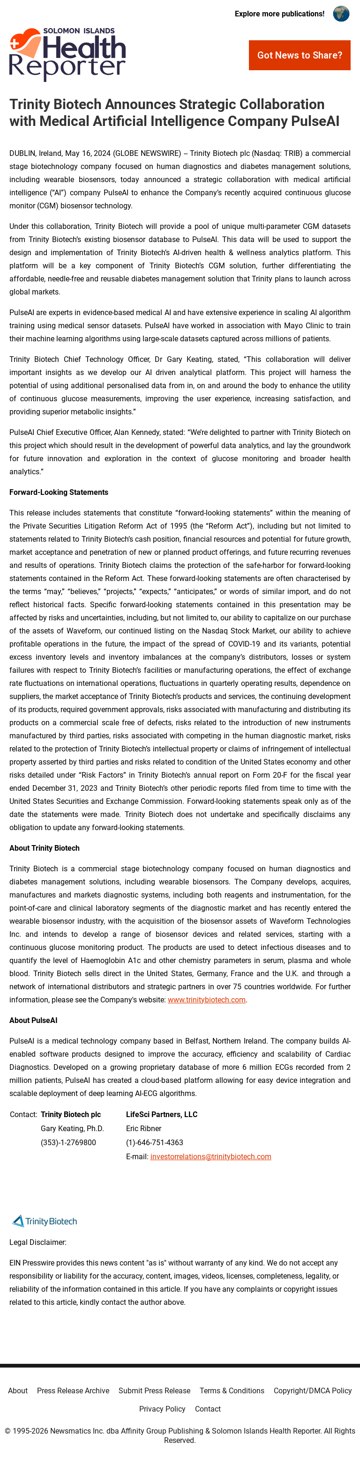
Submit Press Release (154, 1390)
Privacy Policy (162, 1409)
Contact (208, 1409)
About (18, 1390)
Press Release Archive (73, 1390)
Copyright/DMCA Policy (313, 1390)
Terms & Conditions (232, 1390)
